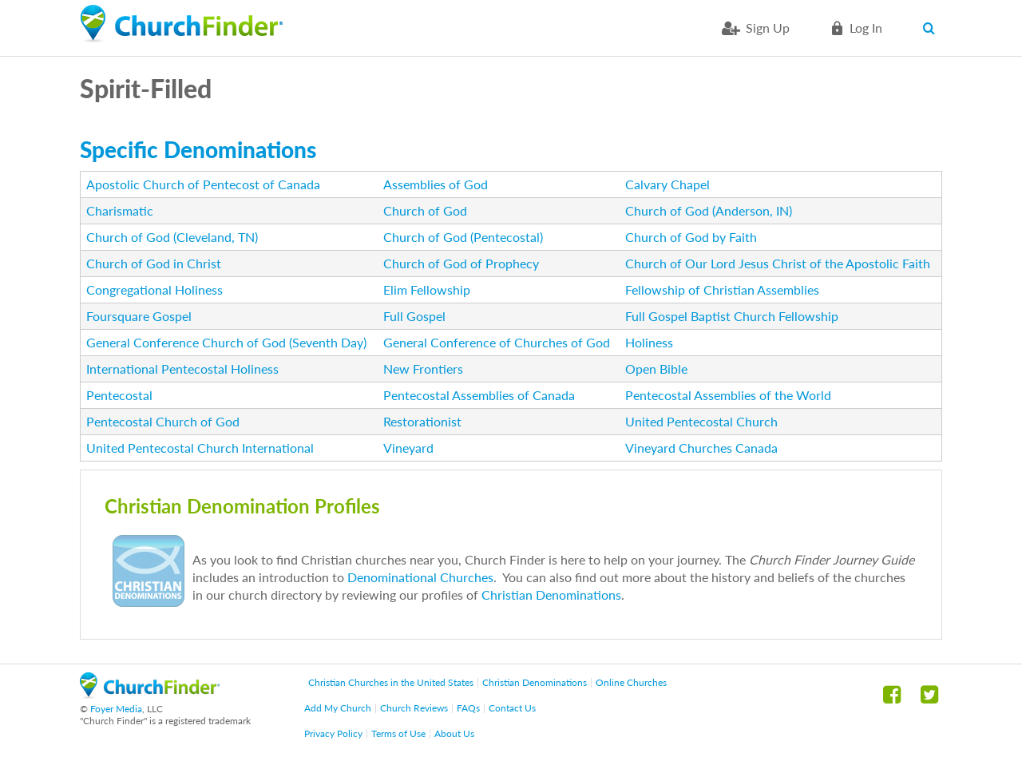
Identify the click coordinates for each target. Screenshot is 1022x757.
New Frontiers (423, 368)
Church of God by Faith (691, 236)
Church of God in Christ (153, 263)
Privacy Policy (333, 733)
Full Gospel (414, 315)
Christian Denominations (551, 594)
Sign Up (768, 27)
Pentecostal (119, 394)
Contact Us (512, 708)
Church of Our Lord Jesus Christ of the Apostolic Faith (777, 263)
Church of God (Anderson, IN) (708, 210)
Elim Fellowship (426, 289)
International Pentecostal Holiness (182, 368)
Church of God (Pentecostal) (463, 236)
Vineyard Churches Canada (701, 447)
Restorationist (422, 421)
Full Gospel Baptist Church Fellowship (731, 315)
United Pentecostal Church (701, 421)
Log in (866, 27)
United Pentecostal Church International (200, 447)
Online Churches (631, 682)
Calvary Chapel (667, 184)
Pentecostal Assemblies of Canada (479, 394)
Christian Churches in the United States (390, 682)
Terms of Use (398, 733)
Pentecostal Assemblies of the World (728, 394)
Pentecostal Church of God (163, 421)
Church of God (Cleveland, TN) (172, 236)
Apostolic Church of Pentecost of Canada (203, 184)
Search (932, 28)
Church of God (425, 210)
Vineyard (408, 447)
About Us (454, 733)
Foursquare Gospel (139, 315)
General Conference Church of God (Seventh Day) (226, 342)
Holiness (649, 342)
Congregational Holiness (154, 289)
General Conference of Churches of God (496, 342)
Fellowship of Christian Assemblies (722, 289)
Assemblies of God (435, 184)
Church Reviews (414, 708)
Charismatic (119, 210)
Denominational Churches (420, 577)
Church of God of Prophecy (461, 263)
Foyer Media (116, 709)
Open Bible (656, 368)
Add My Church (337, 708)
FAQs (468, 708)
